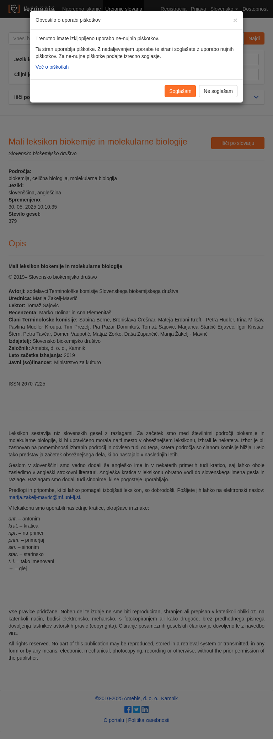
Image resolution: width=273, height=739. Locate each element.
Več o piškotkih (52, 67)
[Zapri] (235, 20)
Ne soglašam (218, 91)
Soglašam (180, 91)
